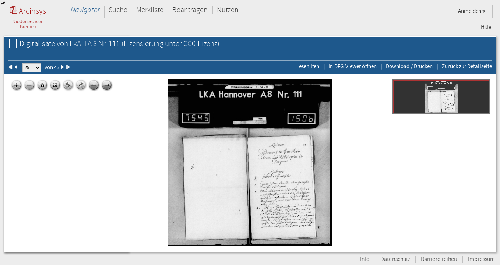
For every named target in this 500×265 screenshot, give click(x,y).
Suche (118, 9)
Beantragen (190, 9)
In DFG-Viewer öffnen (352, 66)
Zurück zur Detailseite (467, 66)
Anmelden (472, 11)
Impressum (481, 259)
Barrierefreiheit (439, 259)
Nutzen (228, 9)
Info (365, 259)
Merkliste (149, 9)
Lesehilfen (308, 66)
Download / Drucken (409, 66)
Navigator (85, 9)
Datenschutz (395, 259)
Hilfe (486, 27)
